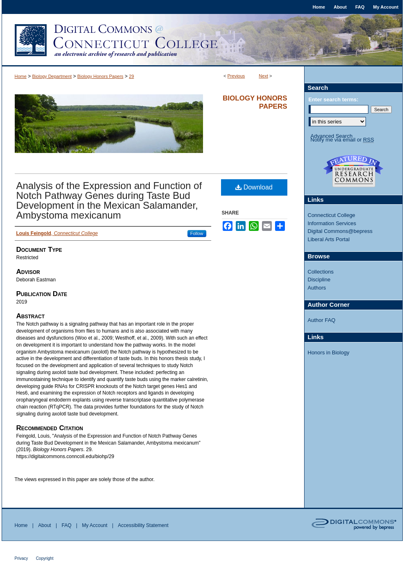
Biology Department (52, 76)
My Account (94, 525)
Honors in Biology (329, 352)
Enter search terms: (334, 99)
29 (131, 76)
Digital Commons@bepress (340, 231)
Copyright (45, 558)
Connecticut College (331, 215)
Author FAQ (322, 320)
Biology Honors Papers (100, 76)
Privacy (21, 558)
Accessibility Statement (143, 525)
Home (21, 76)
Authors (317, 288)
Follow (196, 233)
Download (254, 187)
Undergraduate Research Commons (354, 171)
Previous (236, 75)
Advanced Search (332, 136)
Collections (321, 272)
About (44, 525)
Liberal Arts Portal (329, 239)
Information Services (332, 223)
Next (263, 75)
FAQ (66, 525)
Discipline (319, 279)
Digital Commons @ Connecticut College (202, 40)
